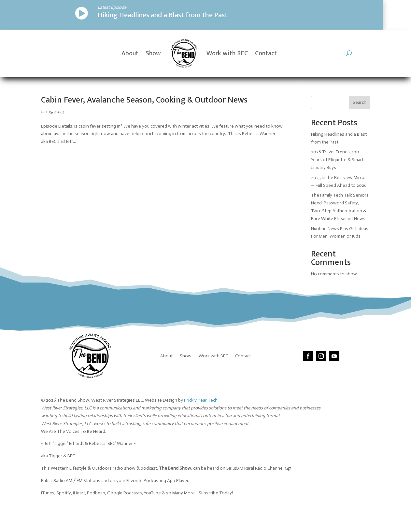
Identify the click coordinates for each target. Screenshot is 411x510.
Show (153, 53)
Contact (266, 53)
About (129, 53)
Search (359, 102)
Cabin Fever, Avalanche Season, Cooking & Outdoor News (144, 100)
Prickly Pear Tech (201, 400)
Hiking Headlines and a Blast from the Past (105, 15)
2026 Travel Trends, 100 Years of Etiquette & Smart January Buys (337, 159)
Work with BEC (227, 53)
